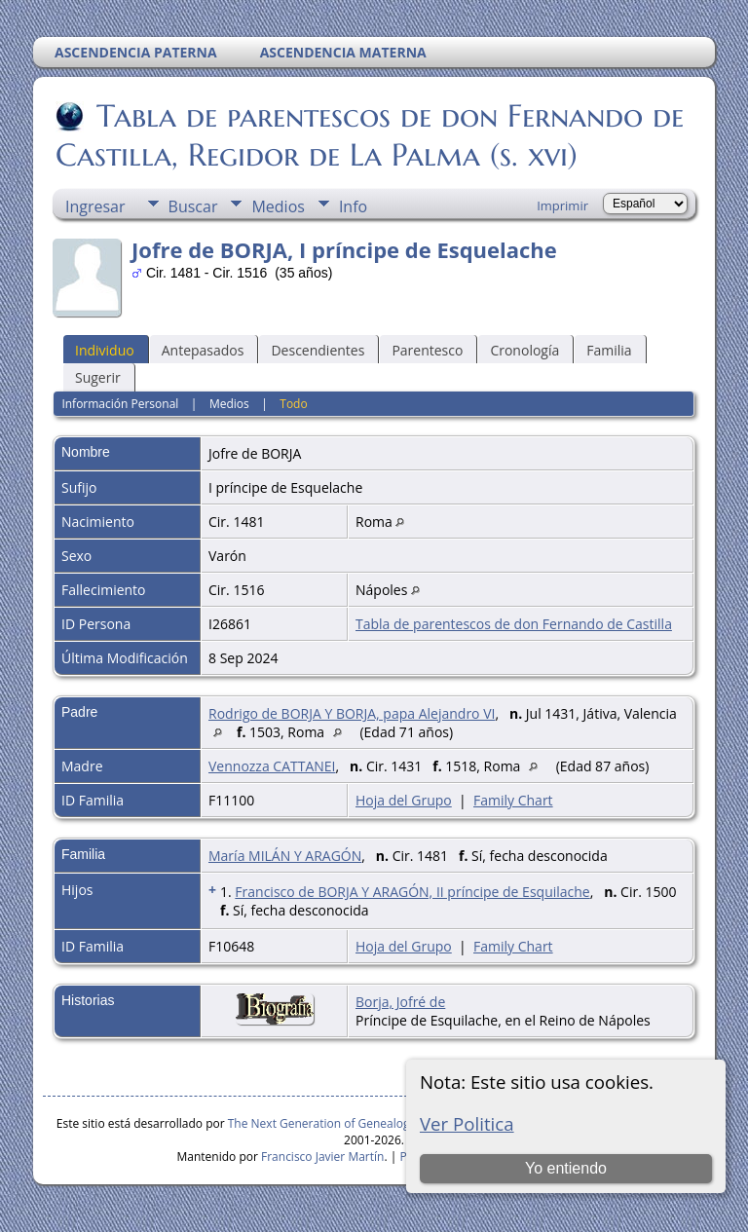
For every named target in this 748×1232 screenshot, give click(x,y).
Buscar (193, 206)
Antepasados (203, 350)
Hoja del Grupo (403, 800)
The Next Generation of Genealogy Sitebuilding (355, 1123)
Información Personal (119, 403)
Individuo (104, 350)
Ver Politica (467, 1123)
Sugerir (98, 377)
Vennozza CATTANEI (272, 766)
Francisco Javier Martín (322, 1156)
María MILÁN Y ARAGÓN (284, 855)
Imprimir (562, 205)
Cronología (524, 350)
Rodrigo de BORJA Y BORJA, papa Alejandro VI (351, 713)
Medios (277, 206)
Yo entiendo (566, 1168)
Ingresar (95, 206)
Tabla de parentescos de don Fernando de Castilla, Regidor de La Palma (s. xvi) (370, 135)
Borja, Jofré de (400, 1001)
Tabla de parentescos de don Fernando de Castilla (513, 624)
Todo (293, 403)
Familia (608, 350)
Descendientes (317, 350)
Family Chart (513, 800)
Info (353, 206)
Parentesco (427, 350)
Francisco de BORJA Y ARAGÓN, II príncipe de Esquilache (412, 891)
